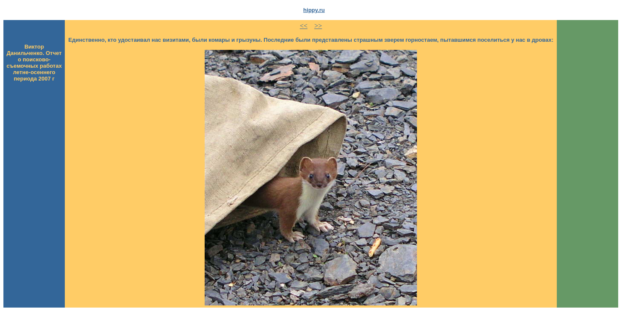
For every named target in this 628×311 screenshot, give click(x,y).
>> (318, 25)
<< (303, 25)
